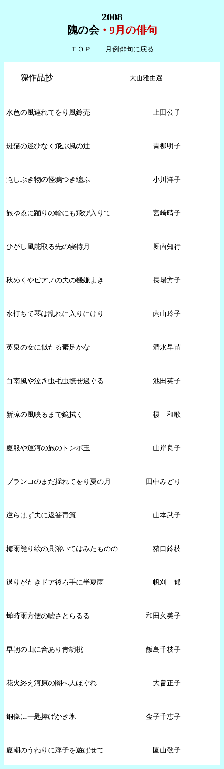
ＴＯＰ (80, 49)
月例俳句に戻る (129, 49)
